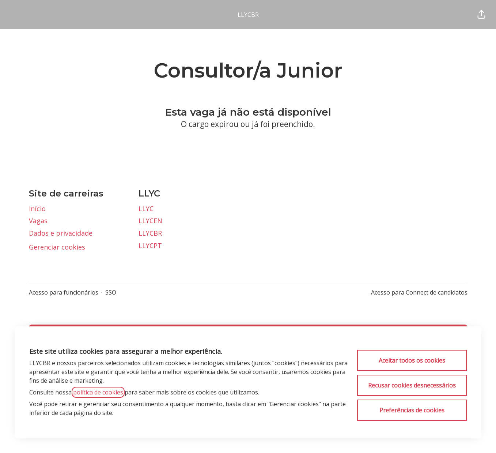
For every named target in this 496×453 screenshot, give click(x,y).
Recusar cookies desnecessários (412, 385)
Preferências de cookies (411, 410)
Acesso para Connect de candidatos (419, 292)
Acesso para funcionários (63, 292)
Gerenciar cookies (57, 247)
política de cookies (98, 392)
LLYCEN (150, 220)
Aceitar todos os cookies (412, 360)
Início (37, 208)
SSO (110, 292)
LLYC (146, 208)
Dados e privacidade (60, 233)
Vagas (38, 220)
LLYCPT (150, 245)
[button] (481, 14)
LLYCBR (248, 15)
